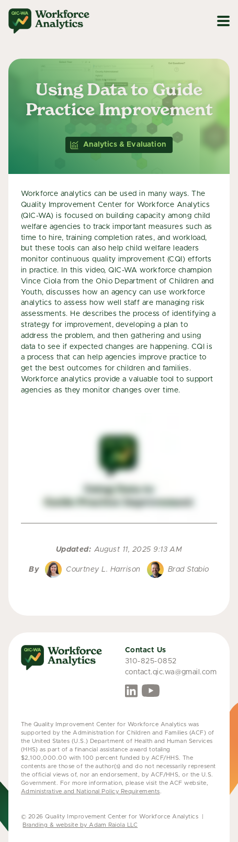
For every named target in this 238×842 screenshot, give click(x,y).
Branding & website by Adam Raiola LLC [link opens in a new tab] (80, 825)
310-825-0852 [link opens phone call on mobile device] (151, 661)
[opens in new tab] (131, 690)
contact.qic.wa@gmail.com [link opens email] (171, 672)
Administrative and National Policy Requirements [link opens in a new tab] (90, 791)
